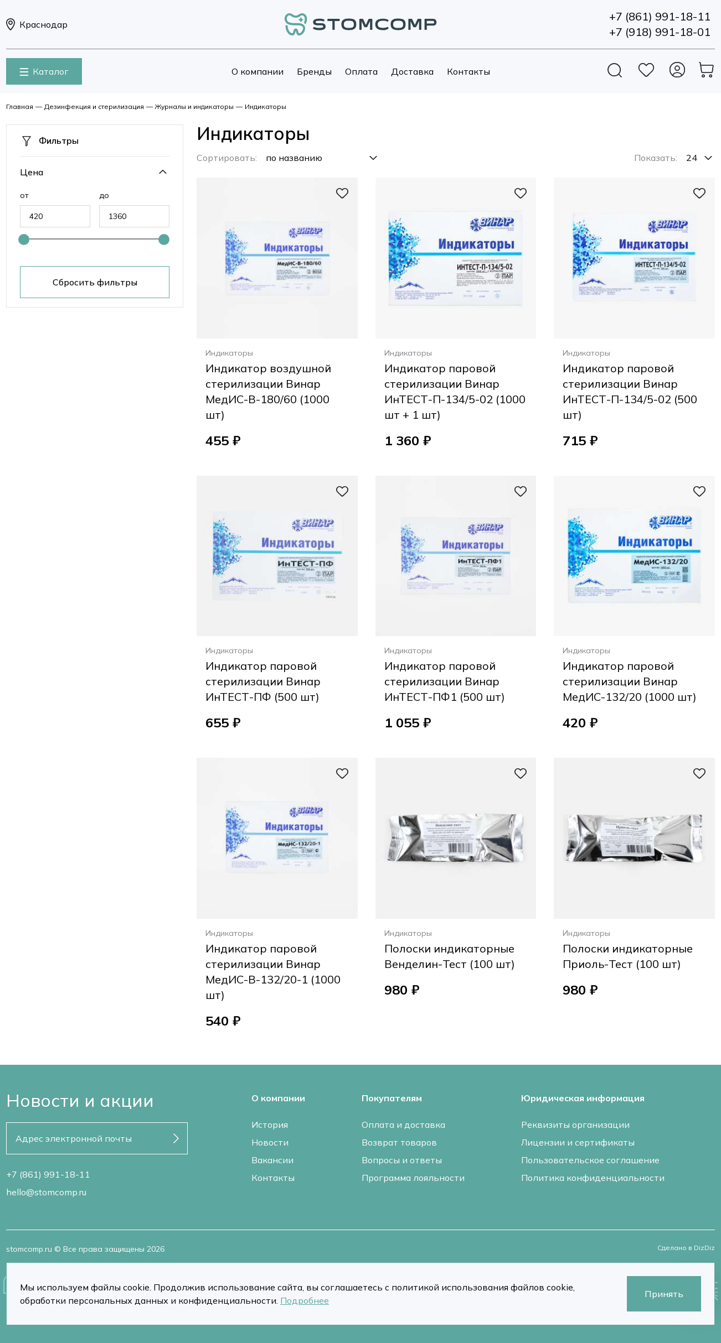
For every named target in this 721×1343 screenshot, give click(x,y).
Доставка (412, 71)
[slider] (23, 239)
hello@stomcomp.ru (46, 1192)
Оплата (361, 71)
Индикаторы (265, 106)
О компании (257, 71)
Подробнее (304, 1300)
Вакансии (272, 1159)
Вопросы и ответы (402, 1159)
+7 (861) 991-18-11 (48, 1174)
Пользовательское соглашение (590, 1159)
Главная (19, 106)
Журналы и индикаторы (194, 106)
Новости (270, 1142)
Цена (31, 172)
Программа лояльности (413, 1177)
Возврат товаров (399, 1142)
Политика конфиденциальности (593, 1177)
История (269, 1124)
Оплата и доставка (403, 1124)
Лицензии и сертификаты (578, 1142)
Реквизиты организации (575, 1124)
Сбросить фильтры (95, 282)
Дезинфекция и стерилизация (94, 106)
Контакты (468, 71)
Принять (664, 1293)
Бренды (314, 71)
